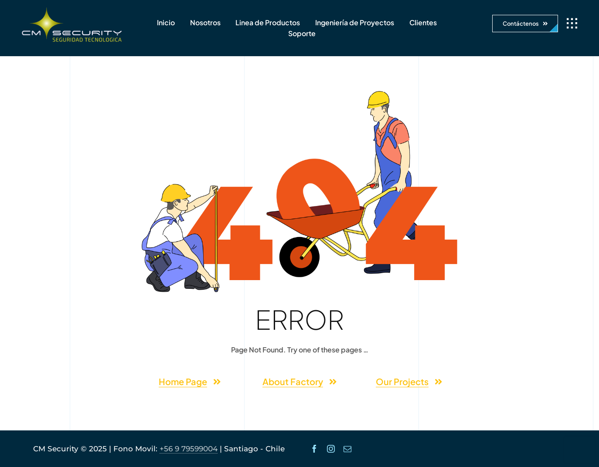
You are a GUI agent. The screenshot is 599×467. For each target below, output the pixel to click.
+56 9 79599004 (189, 448)
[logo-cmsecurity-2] (72, 11)
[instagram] (331, 449)
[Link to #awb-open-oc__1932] (572, 23)
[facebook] (314, 449)
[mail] (347, 449)
